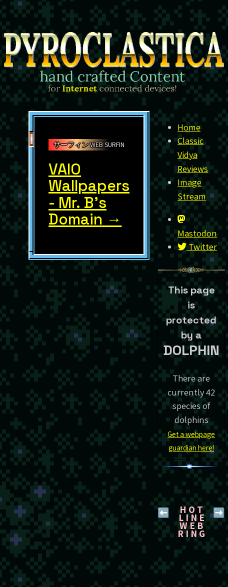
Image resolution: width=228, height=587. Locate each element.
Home (189, 127)
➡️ (219, 512)
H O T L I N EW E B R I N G (191, 522)
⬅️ (164, 512)
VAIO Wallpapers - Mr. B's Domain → (89, 194)
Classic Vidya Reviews (193, 154)
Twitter (197, 246)
